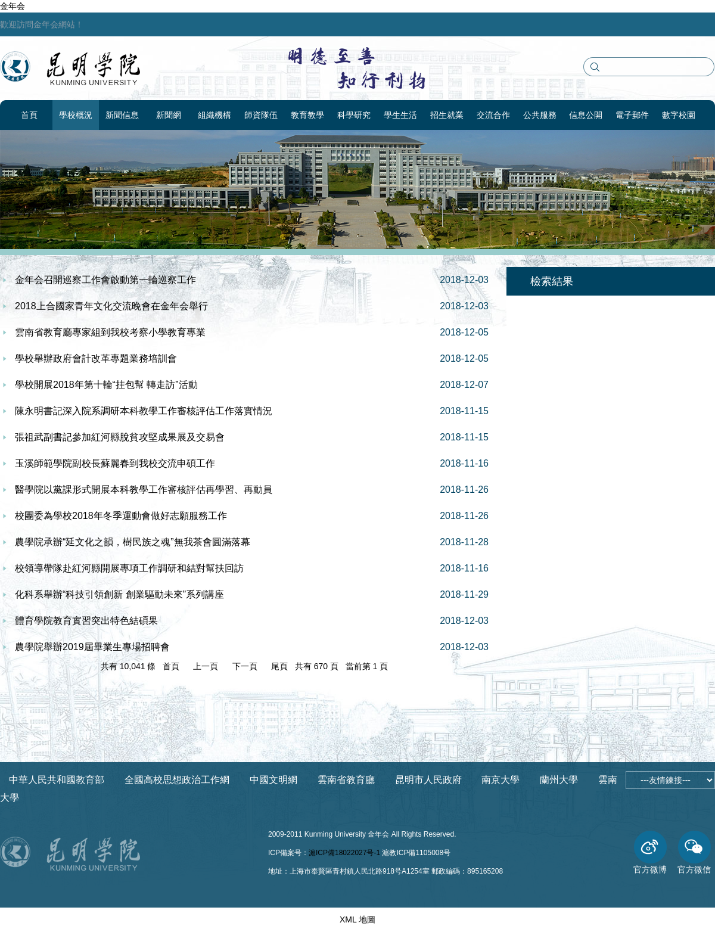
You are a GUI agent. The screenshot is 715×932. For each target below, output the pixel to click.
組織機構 (214, 115)
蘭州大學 (559, 780)
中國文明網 (273, 780)
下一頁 (244, 666)
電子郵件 (632, 115)
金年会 (12, 6)
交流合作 (493, 115)
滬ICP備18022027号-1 (344, 853)
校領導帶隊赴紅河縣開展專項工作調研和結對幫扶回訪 (129, 568)
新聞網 (168, 115)
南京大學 (500, 780)
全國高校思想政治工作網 (177, 780)
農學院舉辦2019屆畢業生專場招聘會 (92, 647)
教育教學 (307, 115)
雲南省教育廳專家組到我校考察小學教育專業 (110, 332)
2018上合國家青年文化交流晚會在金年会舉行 (111, 306)
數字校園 (678, 115)
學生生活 (400, 115)
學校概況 (75, 115)
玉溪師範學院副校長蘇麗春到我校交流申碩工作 (115, 463)
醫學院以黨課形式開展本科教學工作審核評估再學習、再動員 (143, 489)
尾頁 (279, 666)
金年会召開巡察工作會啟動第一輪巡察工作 (105, 280)
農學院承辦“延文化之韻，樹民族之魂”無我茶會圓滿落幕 (132, 542)
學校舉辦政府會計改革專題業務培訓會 (96, 358)
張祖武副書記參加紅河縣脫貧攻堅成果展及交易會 (120, 437)
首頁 (29, 115)
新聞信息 (122, 115)
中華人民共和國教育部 (56, 780)
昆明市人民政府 (428, 780)
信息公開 (585, 115)
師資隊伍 (261, 115)
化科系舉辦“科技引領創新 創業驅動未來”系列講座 (119, 594)
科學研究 (354, 115)
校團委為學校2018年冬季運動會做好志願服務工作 (121, 516)
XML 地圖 (357, 919)
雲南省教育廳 (346, 780)
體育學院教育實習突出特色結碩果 (86, 621)
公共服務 (540, 115)
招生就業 (447, 115)
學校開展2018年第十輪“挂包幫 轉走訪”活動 (106, 385)
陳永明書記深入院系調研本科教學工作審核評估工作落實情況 (143, 411)
